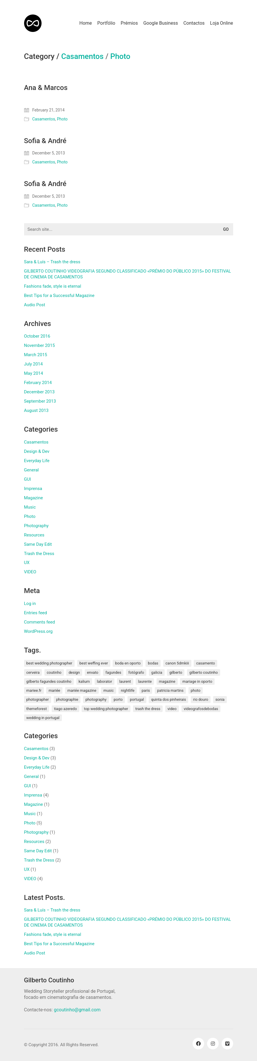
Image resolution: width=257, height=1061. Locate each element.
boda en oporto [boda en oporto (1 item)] (128, 663)
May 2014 (33, 373)
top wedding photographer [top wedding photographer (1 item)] (106, 709)
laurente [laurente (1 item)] (145, 681)
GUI (27, 479)
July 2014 (33, 364)
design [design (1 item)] (74, 672)
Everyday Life (37, 460)
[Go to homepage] (33, 23)
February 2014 (38, 382)
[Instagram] (213, 1043)
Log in (30, 603)
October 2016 (37, 336)
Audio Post (34, 304)
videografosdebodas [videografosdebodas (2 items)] (201, 709)
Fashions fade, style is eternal (52, 286)
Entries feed (35, 612)
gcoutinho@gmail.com (77, 1010)
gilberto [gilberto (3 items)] (175, 672)
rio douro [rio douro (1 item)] (200, 699)
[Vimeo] (227, 1043)
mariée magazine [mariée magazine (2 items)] (81, 690)
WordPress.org (38, 631)
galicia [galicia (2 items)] (156, 672)
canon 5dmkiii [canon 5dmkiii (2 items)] (177, 663)
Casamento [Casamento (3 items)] (205, 663)
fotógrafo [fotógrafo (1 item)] (136, 672)
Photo (120, 56)
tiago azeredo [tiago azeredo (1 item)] (65, 709)
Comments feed (39, 622)
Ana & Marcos (46, 87)
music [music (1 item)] (108, 690)
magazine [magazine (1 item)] (167, 681)
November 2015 (39, 345)
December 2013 (39, 392)
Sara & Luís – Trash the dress (52, 261)
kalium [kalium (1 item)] (84, 681)
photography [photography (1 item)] (96, 699)
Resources (34, 535)
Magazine (33, 497)
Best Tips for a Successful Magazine (59, 295)
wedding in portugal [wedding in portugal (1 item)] (43, 718)
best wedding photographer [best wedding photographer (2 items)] (49, 663)
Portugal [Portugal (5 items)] (137, 699)
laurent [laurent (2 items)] (125, 681)
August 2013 (36, 410)
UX (27, 562)
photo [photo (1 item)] (195, 690)
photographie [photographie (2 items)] (67, 699)
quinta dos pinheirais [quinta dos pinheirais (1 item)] (168, 699)
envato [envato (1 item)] (92, 672)
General (31, 470)
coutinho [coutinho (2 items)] (54, 672)
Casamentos (82, 56)
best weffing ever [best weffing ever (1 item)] (94, 663)
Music (30, 507)
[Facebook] (198, 1043)
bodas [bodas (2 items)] (153, 663)
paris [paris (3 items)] (146, 690)
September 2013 (40, 401)
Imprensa (33, 488)
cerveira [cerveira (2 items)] (33, 672)
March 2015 (35, 354)
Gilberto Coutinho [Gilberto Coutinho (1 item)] (203, 672)
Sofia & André (45, 141)
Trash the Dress (39, 553)
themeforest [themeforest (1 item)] (36, 709)
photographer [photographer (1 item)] (37, 699)
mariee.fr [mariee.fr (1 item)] (34, 690)
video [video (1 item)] (172, 709)
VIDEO (30, 571)
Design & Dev (37, 451)
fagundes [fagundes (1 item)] (113, 672)
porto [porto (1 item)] (118, 699)
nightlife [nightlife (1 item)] (127, 690)
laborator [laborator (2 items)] (104, 681)
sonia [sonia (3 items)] (220, 699)
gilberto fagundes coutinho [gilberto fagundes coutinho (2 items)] (48, 681)
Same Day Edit (38, 544)
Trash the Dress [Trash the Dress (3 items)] (147, 709)
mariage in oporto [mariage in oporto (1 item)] (197, 681)
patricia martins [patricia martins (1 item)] (170, 690)
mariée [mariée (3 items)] (54, 690)
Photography (36, 525)
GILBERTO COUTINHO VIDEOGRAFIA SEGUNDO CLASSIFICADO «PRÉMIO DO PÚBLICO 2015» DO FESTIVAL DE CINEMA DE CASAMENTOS (127, 274)
